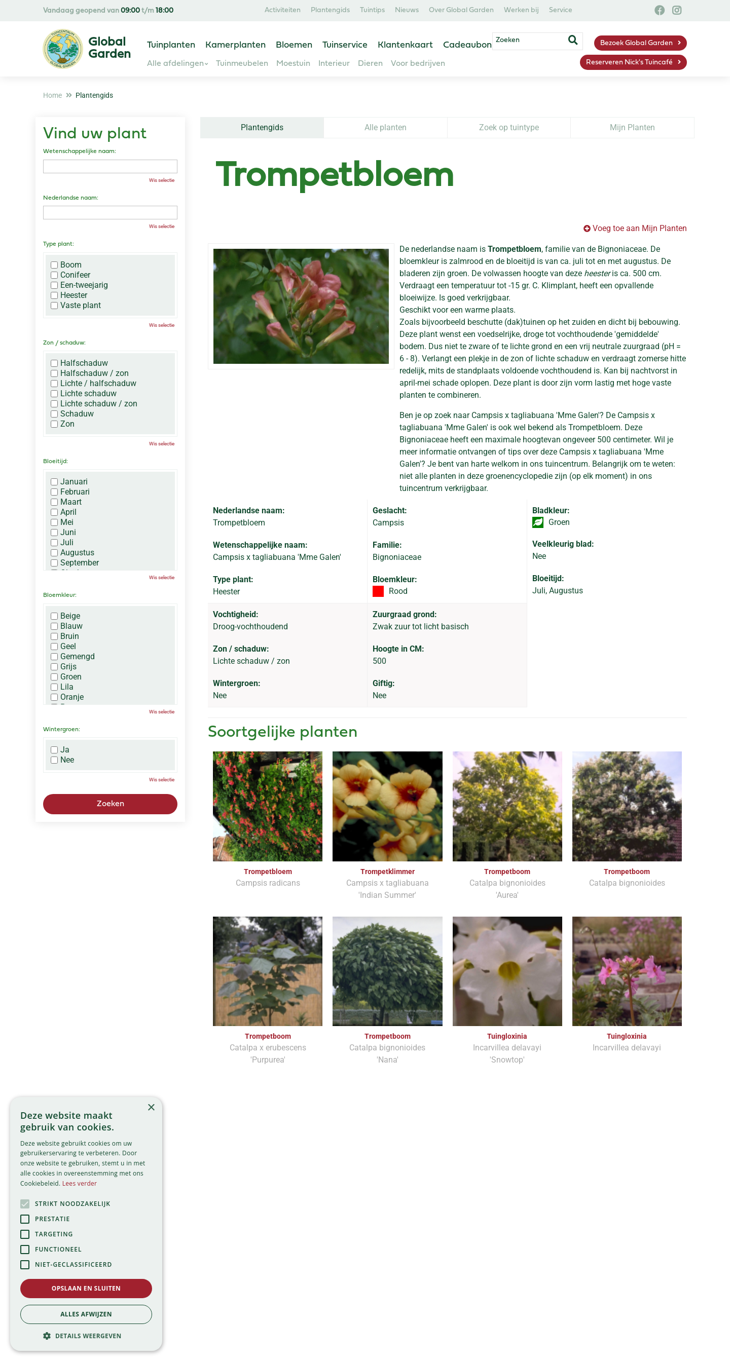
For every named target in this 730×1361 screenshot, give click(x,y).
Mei (62, 522)
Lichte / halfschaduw (93, 383)
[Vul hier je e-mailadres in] (299, 1208)
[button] (86, 1336)
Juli (62, 542)
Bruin (65, 636)
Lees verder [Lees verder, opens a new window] (79, 1183)
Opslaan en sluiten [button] (86, 1288)
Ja (60, 749)
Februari (70, 492)
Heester (69, 295)
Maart (66, 502)
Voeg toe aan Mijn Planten (640, 228)
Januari (69, 481)
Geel (63, 646)
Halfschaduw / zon (90, 373)
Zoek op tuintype (509, 127)
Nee (62, 760)
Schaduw (72, 414)
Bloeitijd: (55, 461)
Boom (66, 265)
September (75, 562)
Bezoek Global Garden (636, 43)
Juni (63, 532)
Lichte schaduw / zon (94, 403)
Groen (66, 676)
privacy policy (407, 1179)
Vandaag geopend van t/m (108, 11)
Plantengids (262, 127)
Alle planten (385, 127)
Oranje (67, 697)
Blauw (67, 626)
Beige (65, 616)
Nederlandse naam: (70, 198)
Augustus (72, 552)
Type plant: (58, 244)
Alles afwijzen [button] (86, 1314)
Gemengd (73, 656)
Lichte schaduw (84, 393)
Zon (63, 424)
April (64, 512)
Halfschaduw (79, 363)
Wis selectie (161, 180)
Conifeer (70, 275)
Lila (62, 687)
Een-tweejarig (79, 285)
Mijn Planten (632, 127)
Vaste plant (76, 305)
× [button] (151, 1108)
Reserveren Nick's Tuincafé (629, 62)
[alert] (86, 1224)
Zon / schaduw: (64, 343)
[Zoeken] (546, 42)
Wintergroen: (61, 729)
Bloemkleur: (60, 595)
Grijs (64, 666)
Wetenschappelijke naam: (79, 151)
